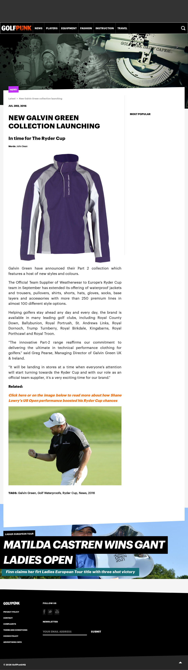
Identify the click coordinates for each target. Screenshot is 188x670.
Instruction (105, 28)
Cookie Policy (10, 636)
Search (183, 28)
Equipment (69, 28)
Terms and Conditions (15, 630)
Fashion (86, 28)
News (38, 28)
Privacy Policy (11, 611)
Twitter (50, 612)
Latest (11, 99)
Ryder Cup (69, 493)
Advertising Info (12, 642)
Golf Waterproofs (49, 493)
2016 (91, 493)
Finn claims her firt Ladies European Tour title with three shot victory (70, 572)
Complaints (9, 623)
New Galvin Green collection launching (40, 99)
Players (52, 28)
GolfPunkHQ (19, 664)
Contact (8, 617)
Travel (122, 28)
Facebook (44, 612)
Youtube (57, 612)
